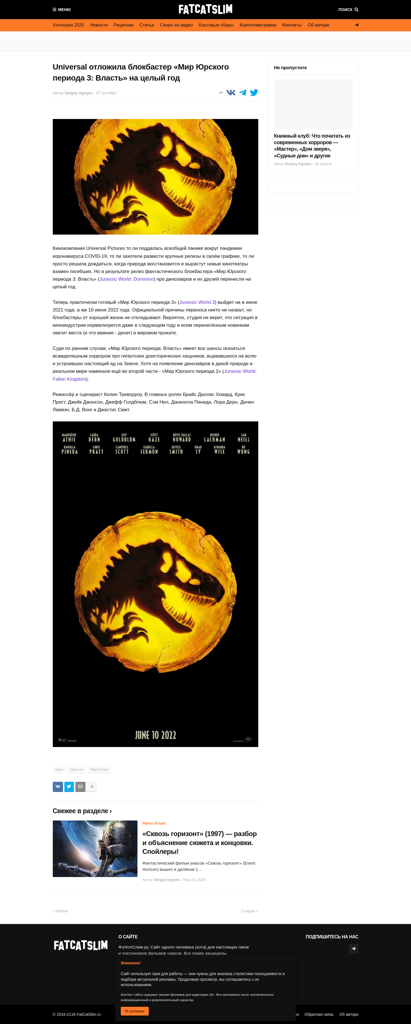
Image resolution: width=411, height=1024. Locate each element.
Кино (59, 770)
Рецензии (123, 25)
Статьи (146, 25)
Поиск (345, 9)
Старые (248, 911)
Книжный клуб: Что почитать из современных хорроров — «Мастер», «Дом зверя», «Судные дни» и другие (312, 146)
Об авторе (318, 25)
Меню (64, 9)
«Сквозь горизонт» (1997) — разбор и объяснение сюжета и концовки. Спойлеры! (200, 842)
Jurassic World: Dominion (126, 279)
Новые (62, 911)
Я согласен (135, 1011)
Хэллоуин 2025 (68, 25)
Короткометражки (258, 25)
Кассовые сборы (216, 25)
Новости (99, 25)
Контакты (292, 25)
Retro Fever (99, 770)
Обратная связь (319, 1014)
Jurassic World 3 (197, 302)
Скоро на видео (176, 25)
